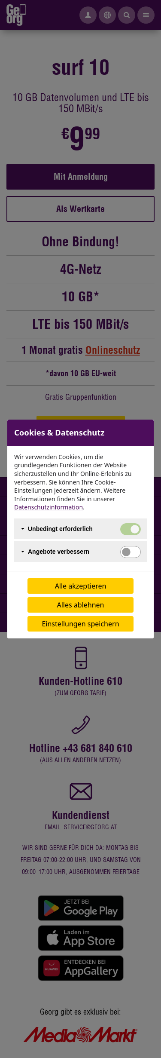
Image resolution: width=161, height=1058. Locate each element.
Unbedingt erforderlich (60, 528)
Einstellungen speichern (80, 624)
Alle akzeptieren (80, 586)
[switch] (130, 552)
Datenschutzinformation (48, 507)
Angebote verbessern (58, 551)
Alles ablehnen (80, 605)
